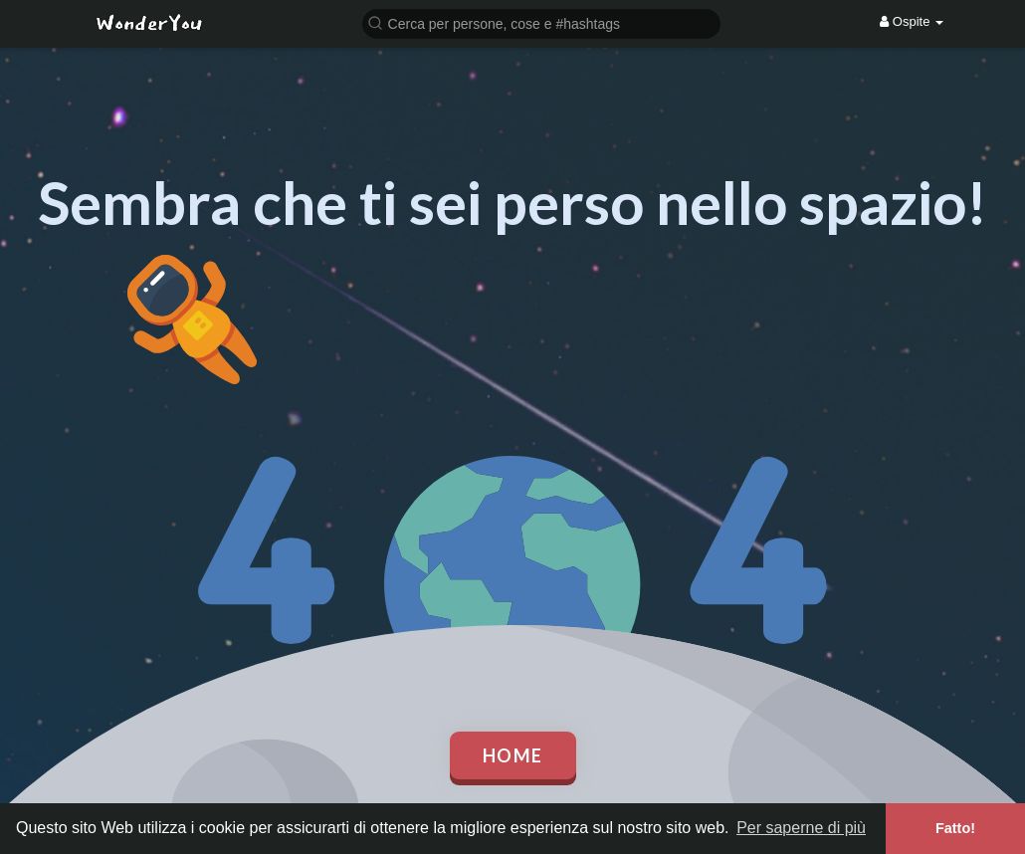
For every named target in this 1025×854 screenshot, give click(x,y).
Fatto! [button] (955, 828)
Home (513, 755)
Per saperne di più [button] (801, 827)
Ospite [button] (911, 21)
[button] (541, 22)
